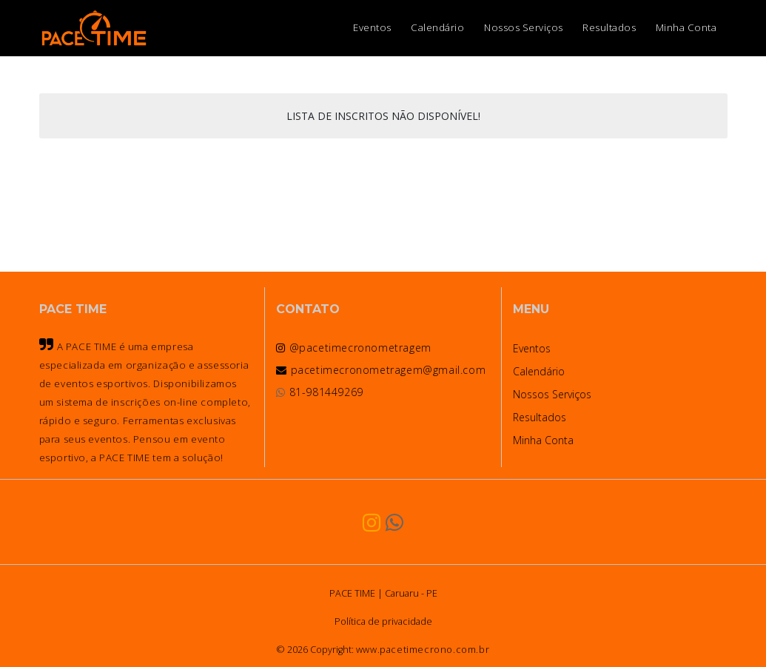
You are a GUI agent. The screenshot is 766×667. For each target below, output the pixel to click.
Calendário (437, 27)
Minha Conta (686, 27)
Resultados (609, 27)
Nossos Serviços (523, 27)
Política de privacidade (383, 621)
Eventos (372, 27)
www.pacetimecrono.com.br (422, 649)
